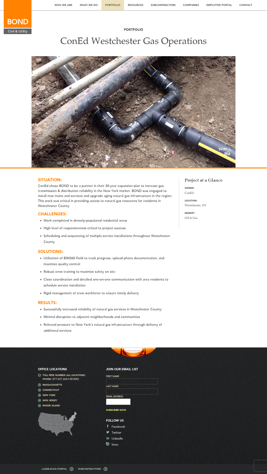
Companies (191, 5)
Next (241, 113)
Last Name (112, 386)
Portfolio (112, 5)
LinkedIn (117, 438)
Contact (245, 5)
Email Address (114, 396)
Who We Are (63, 5)
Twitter (116, 433)
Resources (135, 5)
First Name (112, 376)
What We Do (89, 5)
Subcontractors (163, 5)
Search (261, 5)
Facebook (118, 427)
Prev (25, 113)
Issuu (115, 444)
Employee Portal (219, 5)
